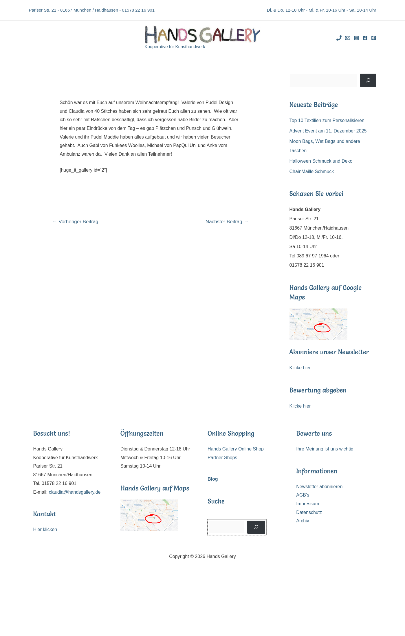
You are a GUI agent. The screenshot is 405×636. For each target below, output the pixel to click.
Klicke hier (300, 367)
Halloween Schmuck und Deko (321, 161)
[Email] (347, 38)
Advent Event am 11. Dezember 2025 (328, 130)
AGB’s (302, 495)
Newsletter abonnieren (319, 486)
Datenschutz (309, 512)
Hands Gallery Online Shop (236, 448)
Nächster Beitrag (227, 221)
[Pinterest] (373, 38)
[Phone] (339, 38)
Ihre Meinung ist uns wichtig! (325, 448)
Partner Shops (222, 457)
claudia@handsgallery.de (75, 492)
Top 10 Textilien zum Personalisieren (326, 120)
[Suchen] (368, 80)
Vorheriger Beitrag (75, 221)
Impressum (307, 503)
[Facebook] (365, 38)
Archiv (302, 520)
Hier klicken (45, 529)
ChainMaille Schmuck (311, 171)
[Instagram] (356, 38)
